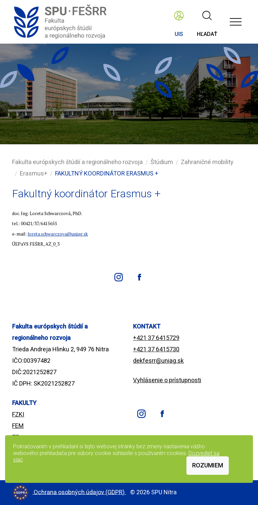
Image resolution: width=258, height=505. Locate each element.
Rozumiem (207, 465)
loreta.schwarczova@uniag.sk (58, 234)
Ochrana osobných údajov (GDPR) (80, 491)
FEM (18, 425)
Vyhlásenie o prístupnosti (167, 380)
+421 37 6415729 (156, 337)
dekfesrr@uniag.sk (158, 360)
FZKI (18, 414)
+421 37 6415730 (156, 349)
